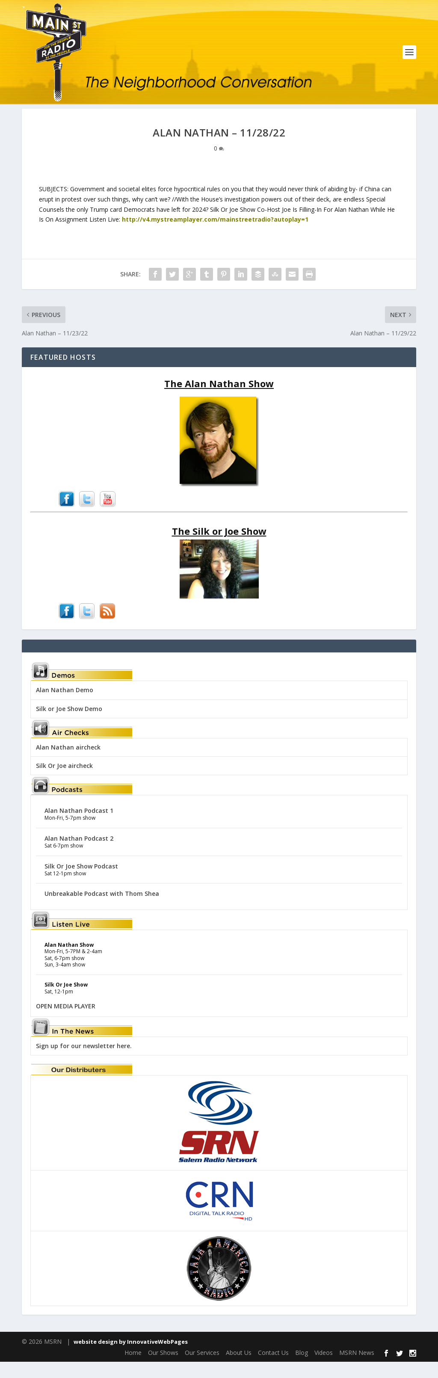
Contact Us (273, 1369)
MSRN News (356, 1369)
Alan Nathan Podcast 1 (78, 827)
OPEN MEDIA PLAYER (65, 1022)
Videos (323, 1369)
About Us (239, 1369)
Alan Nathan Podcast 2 (78, 855)
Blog (301, 1369)
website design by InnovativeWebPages (131, 1358)
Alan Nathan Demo (64, 706)
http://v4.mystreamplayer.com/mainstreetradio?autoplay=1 (214, 235)
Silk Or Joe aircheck (64, 782)
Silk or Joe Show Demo (69, 725)
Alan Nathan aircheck (68, 763)
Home (133, 1369)
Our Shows (163, 1369)
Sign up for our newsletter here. (84, 1062)
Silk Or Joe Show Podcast (81, 882)
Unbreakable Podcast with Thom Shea (101, 910)
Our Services (202, 1369)
